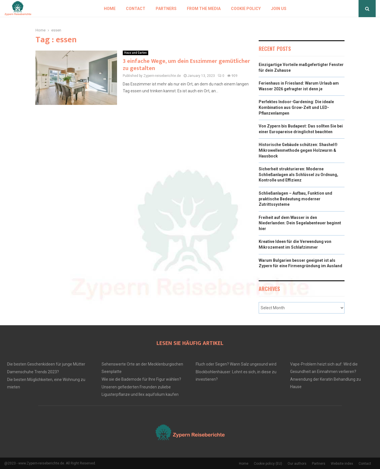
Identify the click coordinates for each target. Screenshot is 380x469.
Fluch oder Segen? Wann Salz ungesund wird (236, 364)
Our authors (297, 464)
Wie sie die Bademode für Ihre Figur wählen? (141, 379)
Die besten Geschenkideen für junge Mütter (46, 364)
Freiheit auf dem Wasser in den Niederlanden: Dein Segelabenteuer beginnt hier (300, 223)
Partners (166, 8)
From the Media (204, 8)
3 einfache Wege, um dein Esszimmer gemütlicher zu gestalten (186, 64)
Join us (278, 8)
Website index (342, 464)
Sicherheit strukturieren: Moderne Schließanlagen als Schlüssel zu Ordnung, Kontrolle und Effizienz (298, 174)
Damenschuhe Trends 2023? (33, 372)
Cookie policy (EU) (268, 464)
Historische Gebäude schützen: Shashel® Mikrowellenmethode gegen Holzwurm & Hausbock (298, 150)
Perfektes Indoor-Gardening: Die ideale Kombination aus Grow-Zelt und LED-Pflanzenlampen (296, 107)
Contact (135, 8)
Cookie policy (246, 8)
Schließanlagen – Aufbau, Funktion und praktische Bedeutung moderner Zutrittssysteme (295, 199)
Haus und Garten (135, 52)
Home (110, 8)
